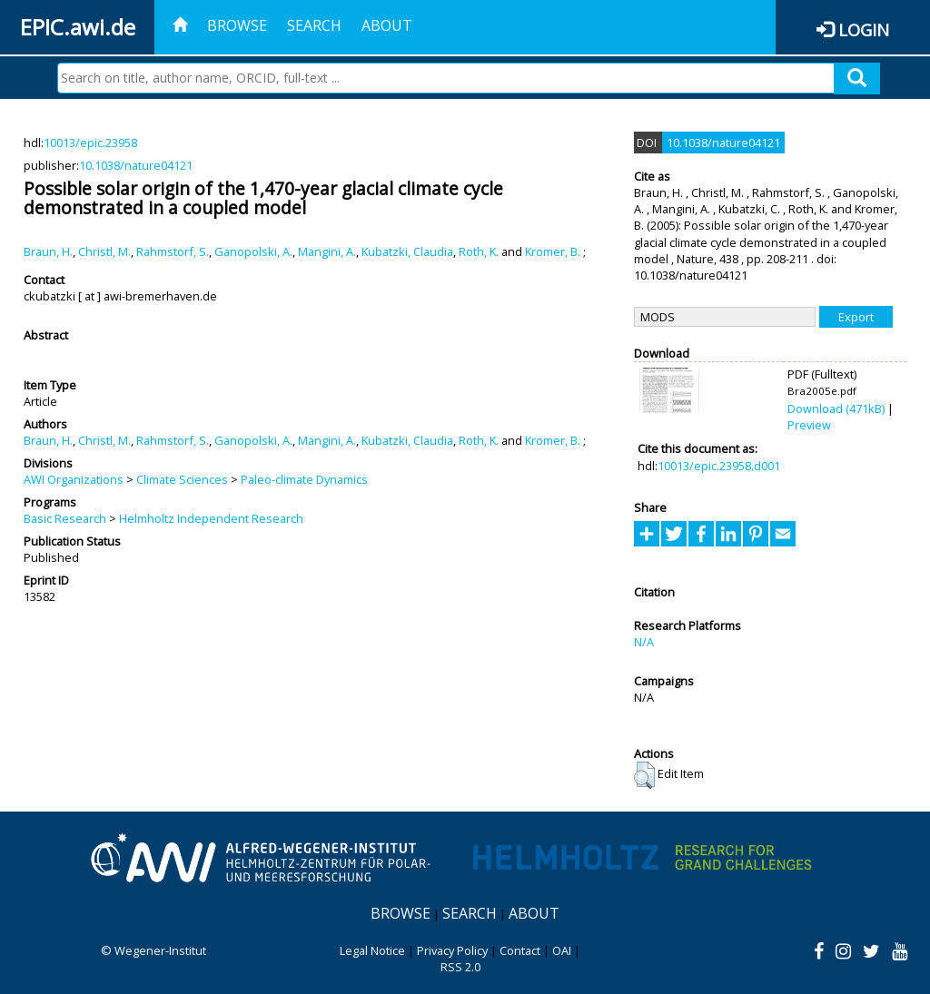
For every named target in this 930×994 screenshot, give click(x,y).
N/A (644, 642)
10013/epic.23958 (90, 142)
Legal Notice (372, 950)
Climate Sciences (182, 479)
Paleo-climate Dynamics (304, 479)
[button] (644, 775)
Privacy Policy (452, 950)
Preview (809, 425)
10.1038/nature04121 (136, 165)
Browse (237, 25)
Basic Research (65, 518)
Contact (520, 950)
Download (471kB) (836, 408)
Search (314, 25)
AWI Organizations (74, 479)
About (386, 25)
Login (863, 29)
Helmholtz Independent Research (211, 518)
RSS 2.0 (460, 967)
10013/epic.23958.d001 (719, 466)
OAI (561, 950)
